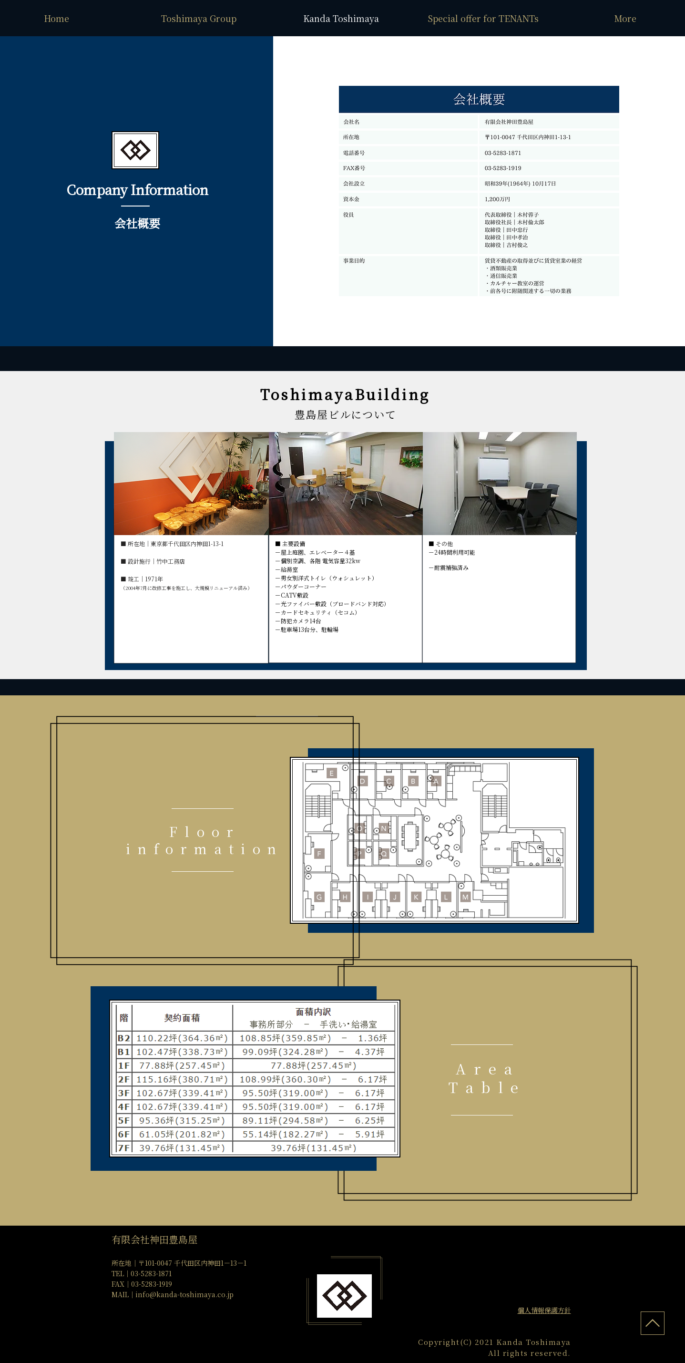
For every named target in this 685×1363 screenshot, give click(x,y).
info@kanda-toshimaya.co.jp (184, 1294)
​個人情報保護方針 (544, 1310)
